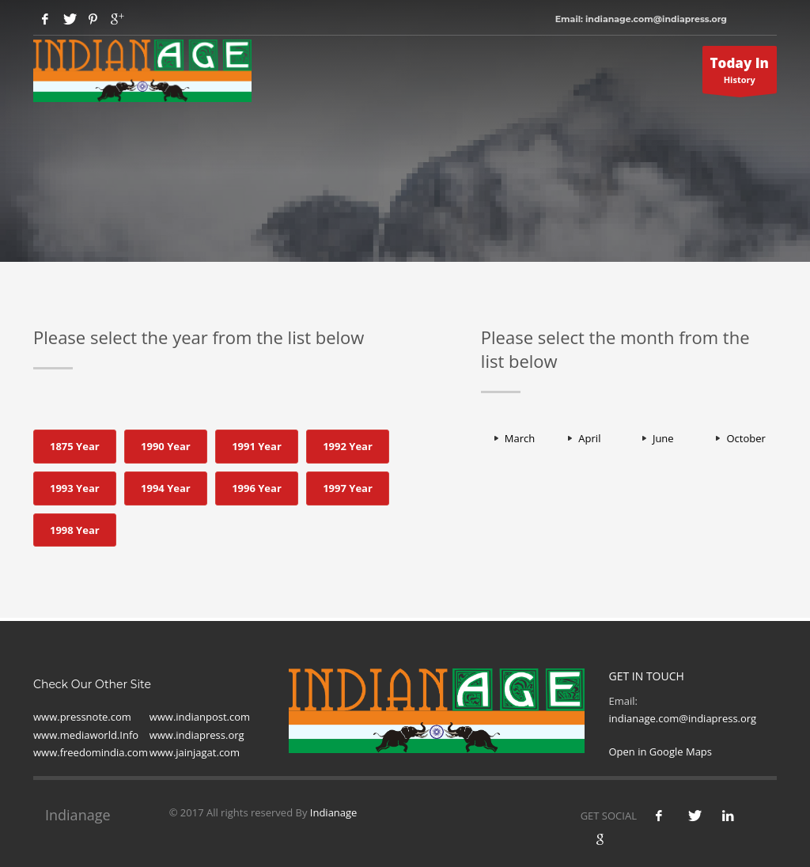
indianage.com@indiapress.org (682, 718)
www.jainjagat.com (195, 752)
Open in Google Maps (660, 751)
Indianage (334, 812)
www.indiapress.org (197, 735)
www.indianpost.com (200, 717)
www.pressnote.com (82, 717)
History (740, 73)
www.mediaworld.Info (85, 735)
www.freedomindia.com (90, 752)
